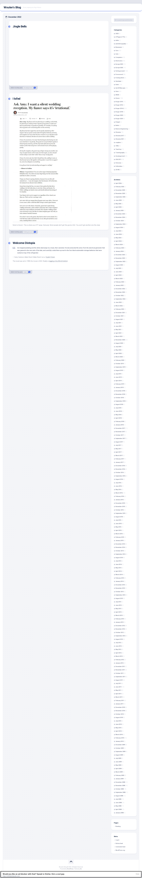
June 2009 (119, 761)
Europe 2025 (119, 67)
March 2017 (119, 455)
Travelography (120, 152)
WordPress (70, 869)
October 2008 (120, 789)
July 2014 (118, 561)
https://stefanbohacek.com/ (11, 876)
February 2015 (120, 537)
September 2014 (120, 554)
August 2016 (119, 479)
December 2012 (120, 625)
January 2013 (120, 622)
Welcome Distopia (24, 243)
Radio (117, 125)
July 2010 (118, 721)
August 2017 (119, 442)
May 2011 (118, 690)
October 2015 (120, 510)
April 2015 (119, 530)
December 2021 (120, 312)
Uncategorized (28, 87)
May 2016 (118, 489)
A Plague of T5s (120, 37)
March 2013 (119, 615)
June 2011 (119, 687)
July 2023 (118, 268)
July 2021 (118, 322)
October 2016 (120, 472)
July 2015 (118, 520)
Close (137, 874)
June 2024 (119, 234)
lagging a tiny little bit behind (58, 261)
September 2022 (120, 299)
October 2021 (120, 316)
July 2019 (118, 374)
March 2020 (119, 357)
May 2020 (118, 350)
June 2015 (119, 523)
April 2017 (119, 452)
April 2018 (119, 418)
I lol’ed (16, 98)
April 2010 (119, 731)
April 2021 (119, 333)
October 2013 (120, 591)
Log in (117, 840)
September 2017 (120, 438)
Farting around (28, 232)
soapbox (118, 142)
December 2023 (120, 254)
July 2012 (118, 642)
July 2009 (118, 758)
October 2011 (120, 673)
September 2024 (120, 224)
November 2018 (120, 394)
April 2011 (119, 693)
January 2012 (120, 663)
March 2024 (119, 244)
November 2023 (120, 258)
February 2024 (120, 248)
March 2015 (119, 533)
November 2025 (120, 193)
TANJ (117, 146)
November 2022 (120, 292)
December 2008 (120, 782)
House (117, 98)
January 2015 (120, 540)
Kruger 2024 (119, 118)
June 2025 (119, 200)
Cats (117, 54)
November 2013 (120, 588)
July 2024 (118, 231)
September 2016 (120, 476)
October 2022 (120, 295)
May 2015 (118, 527)
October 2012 (120, 632)
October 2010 (120, 714)
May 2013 (118, 608)
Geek (25, 272)
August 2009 (119, 755)
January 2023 (120, 285)
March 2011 (119, 697)
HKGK (117, 95)
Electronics (119, 61)
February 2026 (120, 186)
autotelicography (121, 43)
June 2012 (119, 646)
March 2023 (119, 278)
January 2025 (120, 210)
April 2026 (119, 183)
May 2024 (118, 237)
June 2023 (119, 271)
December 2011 (120, 666)
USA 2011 (118, 159)
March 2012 (119, 656)
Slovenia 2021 (120, 139)
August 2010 (119, 717)
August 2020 (119, 343)
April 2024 (119, 241)
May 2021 (118, 329)
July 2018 (118, 408)
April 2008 (119, 809)
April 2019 (119, 380)
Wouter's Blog (12, 7)
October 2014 (120, 551)
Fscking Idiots (120, 77)
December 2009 (120, 744)
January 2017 (120, 462)
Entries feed (119, 843)
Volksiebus (119, 166)
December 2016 (120, 465)
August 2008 (119, 796)
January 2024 (120, 251)
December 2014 (120, 544)
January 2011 (120, 704)
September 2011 (120, 676)
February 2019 (120, 384)
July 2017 (118, 445)
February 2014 (120, 578)
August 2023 (119, 265)
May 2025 (118, 203)
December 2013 (120, 585)
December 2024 (120, 214)
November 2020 (120, 340)
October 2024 (120, 220)
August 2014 (119, 557)
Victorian (118, 163)
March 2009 (119, 772)
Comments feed (120, 847)
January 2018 (120, 425)
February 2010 (120, 738)
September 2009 (120, 751)
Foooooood (119, 74)
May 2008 (118, 806)
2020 (117, 33)
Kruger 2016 (119, 105)
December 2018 (120, 391)
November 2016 (120, 469)
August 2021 (119, 319)
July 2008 (118, 799)
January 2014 (120, 581)
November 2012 (120, 629)
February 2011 (120, 700)
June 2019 (119, 377)
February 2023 (120, 282)
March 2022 (119, 306)
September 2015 (120, 513)
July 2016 (118, 482)
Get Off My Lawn (120, 88)
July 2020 (118, 346)
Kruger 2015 (119, 101)
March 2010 (119, 734)
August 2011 (119, 680)
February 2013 (120, 619)
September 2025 (120, 197)
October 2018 (120, 397)
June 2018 (119, 411)
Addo (117, 40)
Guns (117, 91)
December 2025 (120, 190)
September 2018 (120, 401)
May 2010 (118, 727)
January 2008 (120, 812)
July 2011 (118, 683)
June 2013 (119, 605)
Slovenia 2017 (120, 135)
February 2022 (120, 309)
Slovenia (118, 132)
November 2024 (120, 217)
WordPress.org (120, 850)
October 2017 (120, 435)
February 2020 (120, 360)
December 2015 (120, 503)
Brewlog (118, 826)
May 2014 (118, 567)
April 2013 (119, 612)
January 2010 (120, 741)
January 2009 (120, 778)
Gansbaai (118, 81)
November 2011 (120, 670)
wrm (21, 88)
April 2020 (119, 353)
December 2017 (120, 428)
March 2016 (119, 493)
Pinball (118, 122)
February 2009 (120, 775)
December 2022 (120, 288)
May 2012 (118, 649)
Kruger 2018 (119, 112)
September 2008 (120, 792)
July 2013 (118, 602)
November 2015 (120, 506)
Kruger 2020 (119, 115)
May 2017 (118, 448)
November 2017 (120, 431)
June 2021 (119, 326)
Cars (117, 50)
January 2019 (120, 387)
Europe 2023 (119, 64)
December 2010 (120, 707)
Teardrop (118, 149)
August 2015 (119, 516)
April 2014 (119, 571)
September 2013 (120, 595)
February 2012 (120, 659)
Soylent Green (50, 257)
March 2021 (119, 336)
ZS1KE (118, 169)
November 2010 (120, 710)
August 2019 (119, 370)
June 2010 (119, 724)
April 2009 (119, 768)
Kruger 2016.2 (120, 108)
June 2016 (119, 486)
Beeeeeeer (119, 47)
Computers (119, 57)
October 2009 (120, 748)
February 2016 (120, 496)
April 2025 (119, 207)
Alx (81, 869)
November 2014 (120, 547)
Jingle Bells (20, 26)
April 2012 (119, 653)
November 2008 (120, 785)
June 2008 (119, 802)
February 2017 (120, 459)
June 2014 (119, 564)
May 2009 (118, 765)
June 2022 (119, 302)
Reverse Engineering (122, 129)
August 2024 (119, 227)
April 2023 (119, 275)
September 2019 (120, 367)
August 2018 (119, 404)
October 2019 (120, 363)
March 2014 (119, 574)
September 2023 (120, 261)
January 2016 (120, 499)
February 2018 (120, 421)
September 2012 (120, 636)
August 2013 (119, 598)
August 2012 (119, 639)
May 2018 (118, 414)
